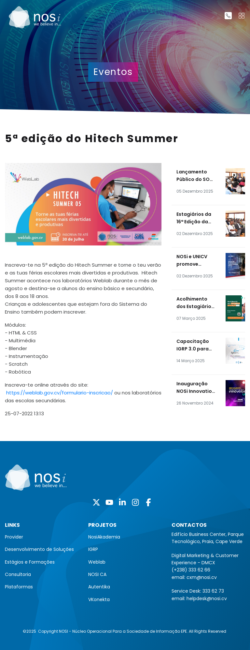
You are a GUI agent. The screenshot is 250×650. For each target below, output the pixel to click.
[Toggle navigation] (241, 15)
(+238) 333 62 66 (191, 570)
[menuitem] (41, 537)
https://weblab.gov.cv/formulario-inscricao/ (59, 392)
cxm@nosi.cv (202, 577)
